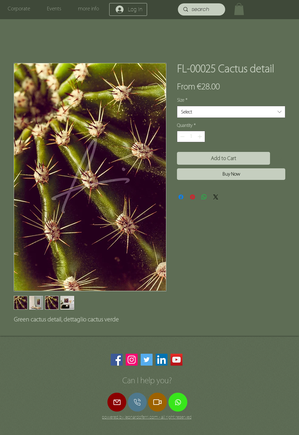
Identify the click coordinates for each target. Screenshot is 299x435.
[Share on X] (215, 197)
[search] (202, 9)
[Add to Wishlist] (278, 158)
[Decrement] (182, 136)
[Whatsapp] (177, 402)
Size (182, 100)
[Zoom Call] (157, 402)
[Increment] (200, 136)
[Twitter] (147, 360)
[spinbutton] (191, 136)
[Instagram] (132, 360)
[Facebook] (117, 360)
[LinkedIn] (162, 360)
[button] (239, 9)
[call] (137, 402)
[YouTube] (176, 360)
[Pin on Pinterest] (192, 197)
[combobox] (231, 112)
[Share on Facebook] (181, 197)
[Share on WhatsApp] (204, 197)
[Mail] (116, 402)
